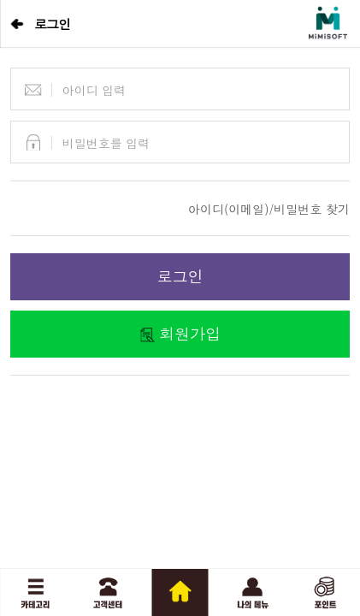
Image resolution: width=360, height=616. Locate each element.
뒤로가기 (17, 23)
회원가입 (190, 333)
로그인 (180, 276)
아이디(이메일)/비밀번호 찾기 (269, 208)
